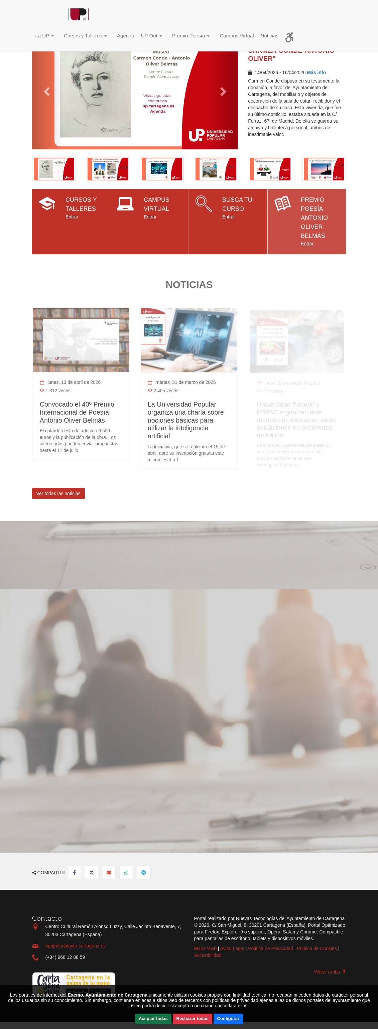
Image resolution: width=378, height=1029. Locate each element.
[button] (46, 36)
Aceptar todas (153, 1018)
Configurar (228, 1018)
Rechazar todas (192, 1018)
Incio (47, 15)
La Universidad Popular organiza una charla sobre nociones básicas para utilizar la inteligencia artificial (185, 420)
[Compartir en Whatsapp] (126, 872)
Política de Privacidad (270, 948)
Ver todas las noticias (58, 493)
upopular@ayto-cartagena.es (75, 945)
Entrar (72, 216)
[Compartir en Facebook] (74, 872)
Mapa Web (205, 948)
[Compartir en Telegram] (143, 872)
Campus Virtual (237, 35)
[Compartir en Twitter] (91, 872)
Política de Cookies (317, 948)
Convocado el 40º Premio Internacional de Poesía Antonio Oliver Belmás (77, 412)
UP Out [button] (151, 35)
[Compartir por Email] (109, 872)
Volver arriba (330, 972)
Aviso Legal (232, 948)
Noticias (269, 35)
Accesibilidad (208, 955)
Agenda (125, 35)
